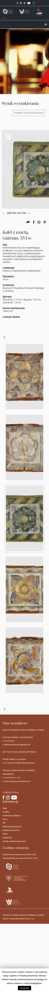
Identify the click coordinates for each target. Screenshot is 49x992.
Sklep (5, 808)
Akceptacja (24, 988)
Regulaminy (7, 838)
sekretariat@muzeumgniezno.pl (17, 745)
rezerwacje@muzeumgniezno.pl (17, 781)
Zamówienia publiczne (12, 816)
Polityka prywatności (11, 830)
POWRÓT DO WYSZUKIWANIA (29, 113)
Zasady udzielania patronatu (14, 841)
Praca (5, 819)
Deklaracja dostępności (12, 827)
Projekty (6, 812)
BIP (4, 823)
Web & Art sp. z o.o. (27, 919)
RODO (5, 834)
